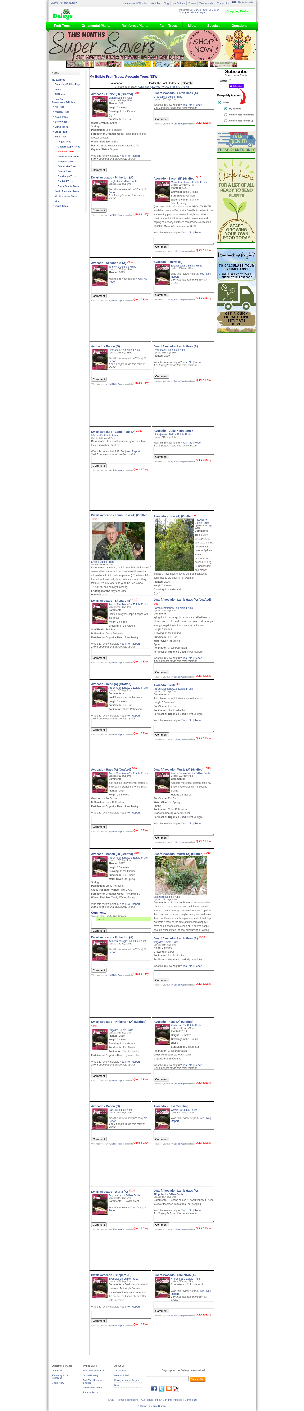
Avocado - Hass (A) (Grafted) (176, 516)
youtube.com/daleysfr (176, 1388)
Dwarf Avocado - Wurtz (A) (113, 1191)
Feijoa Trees (64, 141)
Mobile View (58, 1382)
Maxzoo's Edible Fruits (167, 896)
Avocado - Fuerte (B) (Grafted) (115, 94)
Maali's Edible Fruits (120, 97)
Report (136, 155)
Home (55, 72)
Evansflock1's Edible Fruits (186, 265)
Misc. (192, 25)
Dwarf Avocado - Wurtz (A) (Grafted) (182, 769)
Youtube (155, 3)
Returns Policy (90, 1392)
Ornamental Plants (96, 25)
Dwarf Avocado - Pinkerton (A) (112, 177)
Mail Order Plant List (93, 1370)
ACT (168, 86)
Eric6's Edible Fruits (102, 561)
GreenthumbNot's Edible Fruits (189, 182)
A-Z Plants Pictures (171, 1399)
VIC (158, 86)
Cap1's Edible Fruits (120, 1109)
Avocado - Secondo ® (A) (112, 263)
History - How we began (126, 1380)
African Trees (62, 112)
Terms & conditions (128, 1399)
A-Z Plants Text (149, 1399)
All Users (60, 94)
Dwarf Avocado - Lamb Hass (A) (176, 93)
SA (178, 86)
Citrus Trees (61, 126)
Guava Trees (65, 171)
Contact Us (223, 3)
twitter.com (161, 1388)
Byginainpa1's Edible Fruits (124, 1195)
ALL (140, 86)
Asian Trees (61, 117)
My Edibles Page (178, 125)
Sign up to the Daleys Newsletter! (183, 1370)
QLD (153, 86)
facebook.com (154, 1388)
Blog (166, 3)
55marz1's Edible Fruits (105, 435)
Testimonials (206, 3)
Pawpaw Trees (66, 161)
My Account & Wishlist (134, 3)
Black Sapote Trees (68, 186)
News (117, 1385)
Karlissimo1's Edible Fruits (186, 1025)
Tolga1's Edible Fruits (166, 942)
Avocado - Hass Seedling (171, 1106)
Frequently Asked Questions (60, 1376)
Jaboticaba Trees (67, 166)
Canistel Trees (66, 181)
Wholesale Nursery (93, 1387)
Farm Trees (168, 25)
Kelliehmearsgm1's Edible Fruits (127, 941)
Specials (214, 25)
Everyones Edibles (63, 102)
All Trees (59, 107)
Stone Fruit (61, 132)
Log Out (59, 99)
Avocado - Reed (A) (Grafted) (111, 684)
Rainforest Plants (135, 25)
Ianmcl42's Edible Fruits (122, 266)
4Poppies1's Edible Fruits (168, 1194)
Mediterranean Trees (66, 196)
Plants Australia (246, 2)
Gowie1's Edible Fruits (184, 1109)
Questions (240, 25)
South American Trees (67, 191)
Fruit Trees (62, 25)
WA (163, 86)
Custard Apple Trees (69, 146)
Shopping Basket (238, 11)
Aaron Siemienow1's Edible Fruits (128, 604)
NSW (146, 86)
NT (174, 86)
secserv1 (95, 916)
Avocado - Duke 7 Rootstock (173, 430)
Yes (122, 155)
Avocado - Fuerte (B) (168, 262)
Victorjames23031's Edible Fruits (173, 434)
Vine (57, 201)
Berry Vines (61, 121)
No (128, 155)
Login (58, 89)
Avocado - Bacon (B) (105, 346)
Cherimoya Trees (67, 176)
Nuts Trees (61, 136)
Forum (192, 3)
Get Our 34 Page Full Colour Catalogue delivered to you (199, 11)
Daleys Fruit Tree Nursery (64, 2)
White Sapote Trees (68, 156)
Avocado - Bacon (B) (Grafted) (177, 178)
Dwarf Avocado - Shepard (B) (114, 600)
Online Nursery (90, 1375)
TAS (182, 86)
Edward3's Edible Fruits (202, 521)
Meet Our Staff (121, 1375)
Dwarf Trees (61, 206)
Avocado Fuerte (167, 685)
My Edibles (178, 3)
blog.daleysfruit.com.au (169, 1388)
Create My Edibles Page (68, 84)
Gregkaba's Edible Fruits (168, 96)
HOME (110, 1399)
